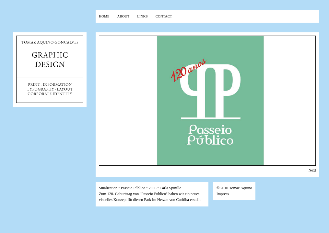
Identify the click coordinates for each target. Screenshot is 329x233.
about (123, 15)
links (142, 15)
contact (164, 15)
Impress (223, 194)
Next (312, 170)
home (104, 15)
